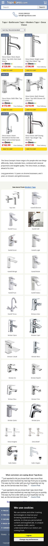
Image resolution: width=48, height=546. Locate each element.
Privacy (3, 534)
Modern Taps (30, 187)
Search (42, 7)
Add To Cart (7, 70)
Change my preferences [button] (29, 539)
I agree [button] (29, 535)
